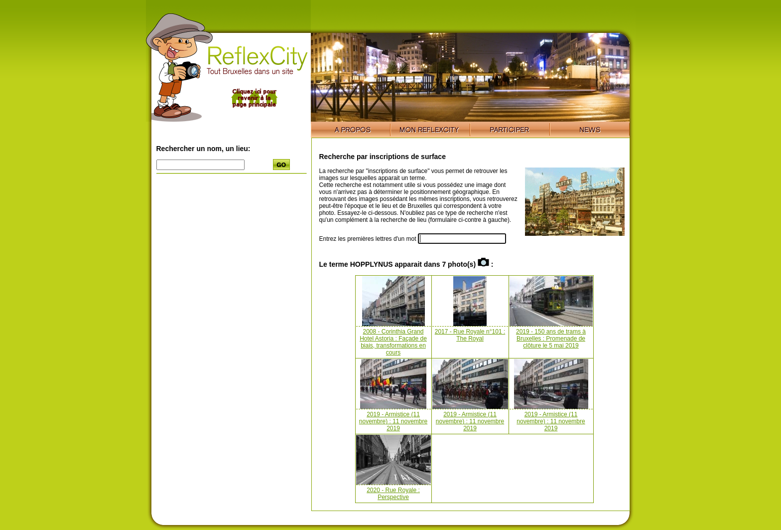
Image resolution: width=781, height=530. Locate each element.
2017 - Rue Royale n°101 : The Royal (470, 335)
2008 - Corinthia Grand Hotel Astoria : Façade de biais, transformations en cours (393, 342)
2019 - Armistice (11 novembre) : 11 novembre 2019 (393, 421)
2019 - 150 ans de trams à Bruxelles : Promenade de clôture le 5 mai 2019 (551, 338)
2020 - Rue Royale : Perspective (393, 494)
